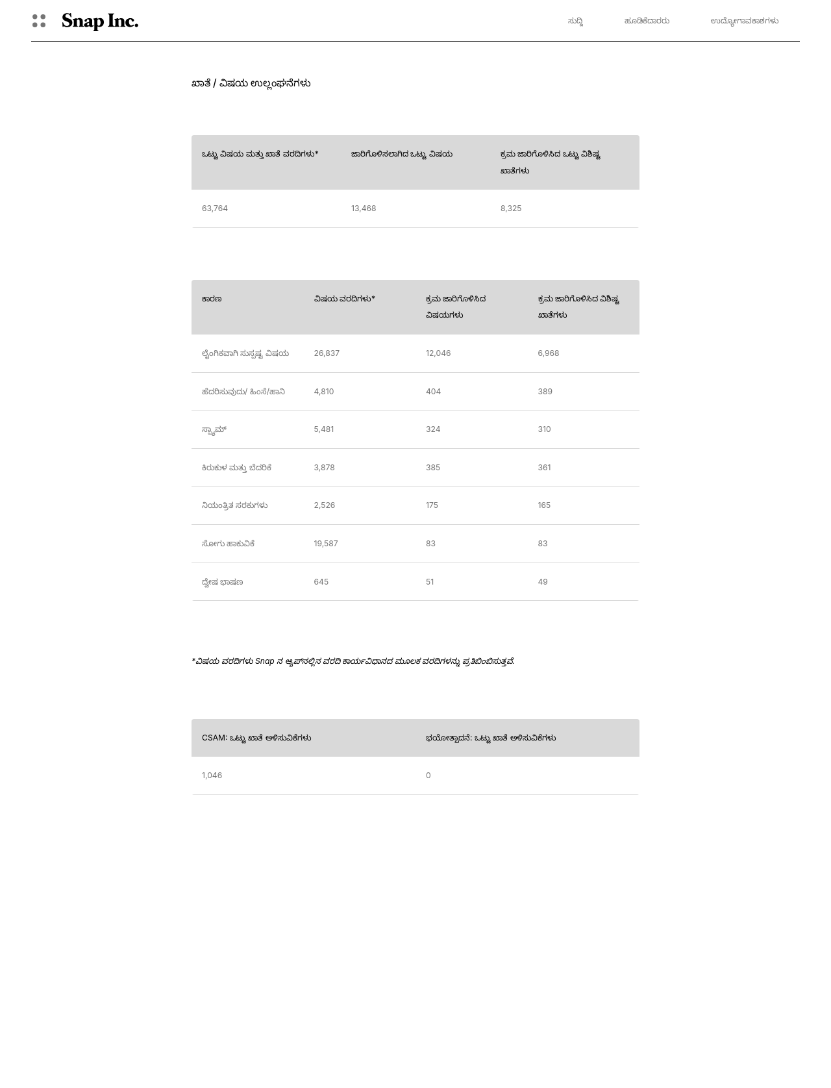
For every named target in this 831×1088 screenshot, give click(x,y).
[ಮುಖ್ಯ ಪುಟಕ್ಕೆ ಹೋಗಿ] (100, 20)
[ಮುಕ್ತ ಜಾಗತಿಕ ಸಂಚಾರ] (39, 21)
